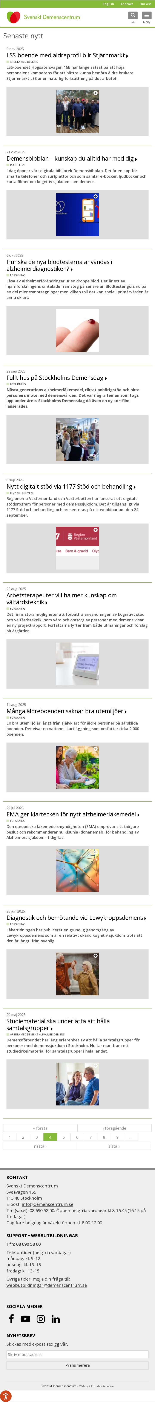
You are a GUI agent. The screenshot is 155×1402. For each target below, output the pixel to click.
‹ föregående (114, 1128)
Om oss (146, 4)
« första (40, 1128)
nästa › (40, 1146)
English (108, 4)
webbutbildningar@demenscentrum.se (46, 1285)
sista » (114, 1146)
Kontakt (126, 4)
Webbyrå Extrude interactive (96, 1386)
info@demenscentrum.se (47, 1204)
